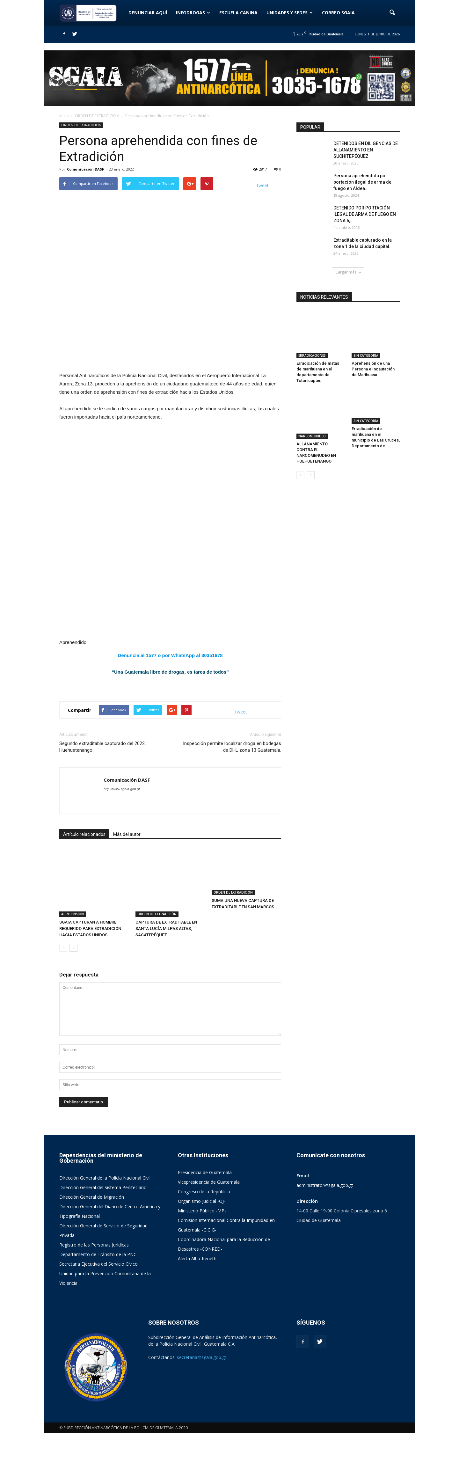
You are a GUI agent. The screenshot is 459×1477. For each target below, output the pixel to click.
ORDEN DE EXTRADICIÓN (81, 125)
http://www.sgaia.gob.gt (122, 854)
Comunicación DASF (85, 169)
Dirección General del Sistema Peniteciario (103, 1231)
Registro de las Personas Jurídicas (94, 1288)
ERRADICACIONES (312, 340)
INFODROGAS (193, 13)
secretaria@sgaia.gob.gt (201, 1401)
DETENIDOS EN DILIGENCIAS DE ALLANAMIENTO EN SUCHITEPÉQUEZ (365, 150)
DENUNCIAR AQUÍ (147, 13)
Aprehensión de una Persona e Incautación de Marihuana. (373, 354)
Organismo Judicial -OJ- (201, 1245)
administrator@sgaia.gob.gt (324, 1229)
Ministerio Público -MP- (202, 1254)
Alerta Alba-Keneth (197, 1302)
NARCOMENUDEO (312, 406)
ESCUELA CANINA (238, 13)
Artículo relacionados (84, 899)
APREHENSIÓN (72, 957)
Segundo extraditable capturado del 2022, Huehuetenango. (102, 812)
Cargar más (348, 272)
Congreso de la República (204, 1235)
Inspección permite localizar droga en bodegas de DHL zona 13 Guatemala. (232, 812)
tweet (263, 185)
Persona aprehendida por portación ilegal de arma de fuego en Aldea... (362, 182)
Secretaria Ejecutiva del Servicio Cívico (98, 1308)
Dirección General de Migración (91, 1241)
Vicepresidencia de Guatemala (209, 1226)
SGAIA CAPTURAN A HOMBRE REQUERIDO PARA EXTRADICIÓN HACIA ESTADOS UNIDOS (90, 972)
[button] (392, 12)
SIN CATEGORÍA (365, 340)
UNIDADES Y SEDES (289, 13)
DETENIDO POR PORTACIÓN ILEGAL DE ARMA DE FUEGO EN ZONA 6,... (364, 214)
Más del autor (127, 899)
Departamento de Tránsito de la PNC (97, 1298)
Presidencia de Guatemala (205, 1216)
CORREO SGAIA (338, 13)
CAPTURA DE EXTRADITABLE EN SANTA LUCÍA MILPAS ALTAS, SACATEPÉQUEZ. (166, 972)
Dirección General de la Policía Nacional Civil (104, 1221)
